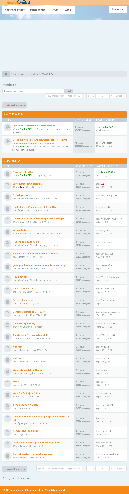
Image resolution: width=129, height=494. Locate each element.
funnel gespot (21, 195)
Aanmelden (117, 9)
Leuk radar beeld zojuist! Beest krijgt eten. (37, 442)
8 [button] (111, 96)
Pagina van (73, 96)
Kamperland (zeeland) (25, 430)
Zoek (69, 9)
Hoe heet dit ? (21, 276)
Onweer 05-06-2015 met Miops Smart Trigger (38, 218)
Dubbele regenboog (24, 323)
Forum (55, 9)
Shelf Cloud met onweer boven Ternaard (35, 253)
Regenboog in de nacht (26, 242)
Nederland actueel (15, 9)
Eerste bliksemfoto (23, 300)
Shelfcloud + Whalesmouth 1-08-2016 (34, 207)
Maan (16, 381)
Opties (41, 469)
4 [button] (97, 96)
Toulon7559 (26, 129)
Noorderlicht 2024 (23, 172)
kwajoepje (106, 143)
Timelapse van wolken (25, 405)
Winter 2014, (20, 230)
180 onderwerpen (56, 96)
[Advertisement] (64, 46)
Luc (22, 187)
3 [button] (93, 96)
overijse (24, 146)
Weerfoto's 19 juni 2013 (26, 393)
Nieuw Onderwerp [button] (14, 105)
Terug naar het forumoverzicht (18, 478)
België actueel (38, 9)
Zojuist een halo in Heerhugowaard (33, 454)
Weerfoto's (9, 85)
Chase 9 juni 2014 (23, 288)
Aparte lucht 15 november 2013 (30, 335)
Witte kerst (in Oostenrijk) (27, 183)
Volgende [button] (120, 96)
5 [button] (102, 96)
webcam (17, 346)
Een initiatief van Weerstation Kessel (46, 490)
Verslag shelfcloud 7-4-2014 (29, 311)
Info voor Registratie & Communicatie (34, 125)
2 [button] (88, 96)
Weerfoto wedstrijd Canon (28, 370)
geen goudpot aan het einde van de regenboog (39, 265)
